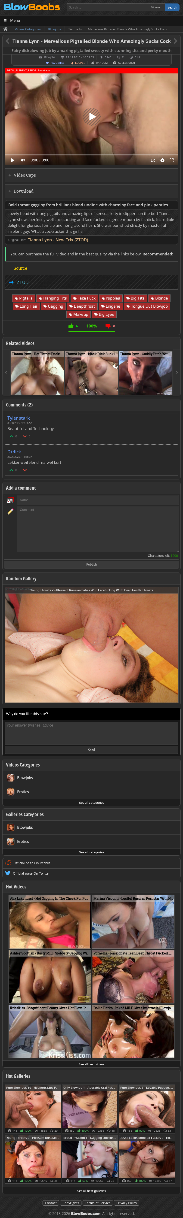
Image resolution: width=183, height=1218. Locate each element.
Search (172, 7)
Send (91, 749)
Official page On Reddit (32, 863)
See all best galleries (91, 1191)
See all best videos (92, 1064)
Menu (15, 20)
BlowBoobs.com (85, 1214)
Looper (80, 62)
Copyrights (70, 1203)
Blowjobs (49, 57)
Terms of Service (98, 1203)
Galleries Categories (25, 814)
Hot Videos (16, 886)
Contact (51, 1203)
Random (102, 62)
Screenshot (126, 62)
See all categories (91, 802)
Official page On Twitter (31, 873)
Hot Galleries (18, 1076)
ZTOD (23, 282)
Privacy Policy (126, 1203)
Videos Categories (23, 764)
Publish (91, 565)
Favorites (58, 62)
